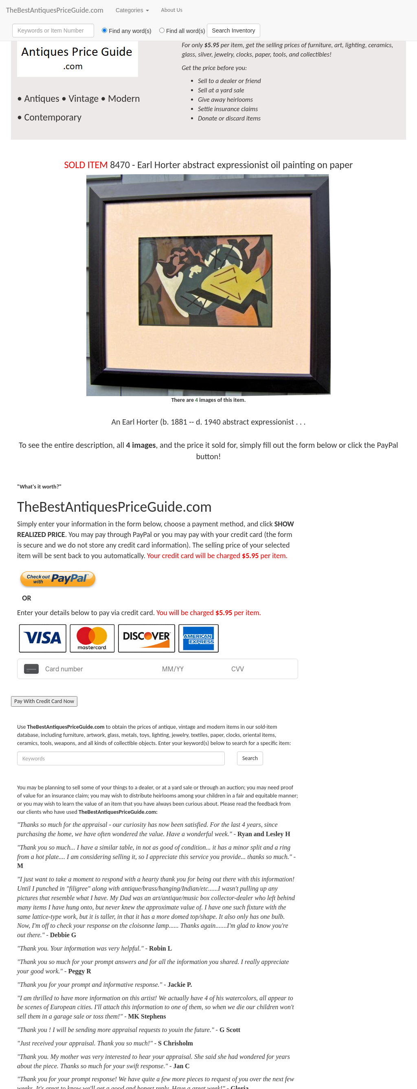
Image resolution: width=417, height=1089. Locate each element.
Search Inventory (233, 30)
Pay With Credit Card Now (44, 701)
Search (250, 758)
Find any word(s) (123, 31)
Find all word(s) (179, 31)
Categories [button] (132, 10)
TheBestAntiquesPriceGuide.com (54, 10)
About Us (172, 10)
